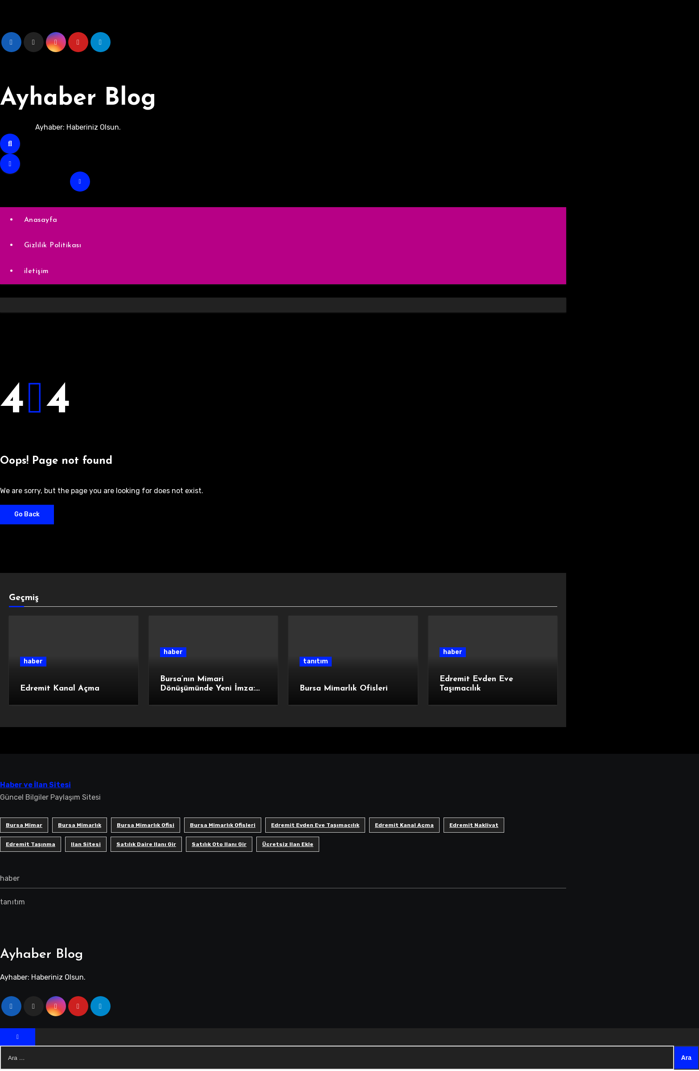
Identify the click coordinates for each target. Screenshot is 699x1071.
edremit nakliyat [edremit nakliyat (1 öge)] (473, 826)
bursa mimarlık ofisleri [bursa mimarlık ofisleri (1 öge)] (222, 826)
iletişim (37, 272)
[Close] (17, 1038)
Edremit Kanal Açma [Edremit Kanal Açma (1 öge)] (404, 826)
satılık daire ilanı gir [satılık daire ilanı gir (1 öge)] (146, 845)
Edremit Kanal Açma (59, 690)
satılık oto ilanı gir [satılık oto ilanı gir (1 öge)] (219, 845)
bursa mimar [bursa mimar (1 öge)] (24, 826)
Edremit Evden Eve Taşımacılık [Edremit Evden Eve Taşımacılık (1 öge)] (315, 826)
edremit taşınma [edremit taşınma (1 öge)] (30, 845)
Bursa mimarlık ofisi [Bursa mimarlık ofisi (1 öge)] (145, 826)
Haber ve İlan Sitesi (35, 785)
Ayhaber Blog (86, 98)
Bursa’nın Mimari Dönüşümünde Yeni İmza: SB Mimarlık (207, 689)
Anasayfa (41, 220)
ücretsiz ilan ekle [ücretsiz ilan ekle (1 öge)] (287, 845)
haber (33, 662)
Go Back (27, 515)
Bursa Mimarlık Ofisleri (344, 690)
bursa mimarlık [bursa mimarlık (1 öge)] (79, 826)
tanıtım (315, 662)
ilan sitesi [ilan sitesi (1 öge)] (86, 845)
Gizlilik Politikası (53, 245)
